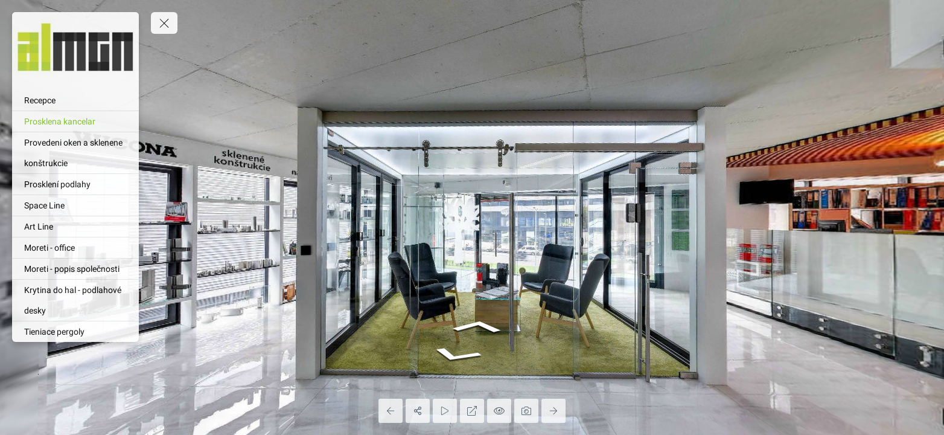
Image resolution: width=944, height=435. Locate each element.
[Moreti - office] (75, 247)
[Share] (418, 411)
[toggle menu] (164, 23)
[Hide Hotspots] (499, 411)
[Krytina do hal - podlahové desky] (75, 300)
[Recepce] (75, 100)
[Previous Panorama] (390, 411)
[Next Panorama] (553, 411)
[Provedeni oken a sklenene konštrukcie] (75, 152)
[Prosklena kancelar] (75, 121)
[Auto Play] (445, 411)
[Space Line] (75, 205)
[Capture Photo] (526, 411)
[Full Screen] (472, 411)
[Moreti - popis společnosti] (75, 269)
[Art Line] (75, 226)
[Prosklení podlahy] (75, 184)
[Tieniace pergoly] (75, 331)
